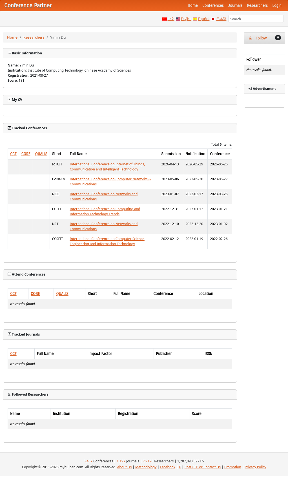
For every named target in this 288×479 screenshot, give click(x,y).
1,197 (121, 461)
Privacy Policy (255, 467)
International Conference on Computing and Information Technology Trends (105, 211)
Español (203, 19)
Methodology (145, 467)
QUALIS (41, 154)
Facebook (167, 467)
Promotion (232, 467)
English (186, 19)
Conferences (213, 5)
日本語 (221, 19)
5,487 (88, 461)
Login (277, 5)
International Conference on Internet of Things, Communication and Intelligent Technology (107, 167)
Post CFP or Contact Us (203, 467)
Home (193, 5)
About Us (124, 467)
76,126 (148, 461)
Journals (235, 5)
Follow (264, 38)
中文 (171, 19)
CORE (25, 154)
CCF (13, 154)
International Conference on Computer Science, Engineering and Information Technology (107, 241)
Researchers (257, 5)
